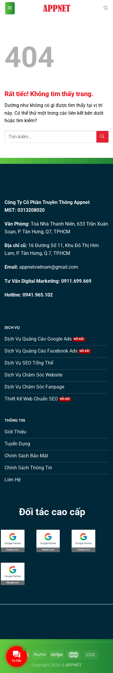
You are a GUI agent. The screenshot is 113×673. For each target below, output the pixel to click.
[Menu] (10, 8)
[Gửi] (102, 137)
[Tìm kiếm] (105, 8)
